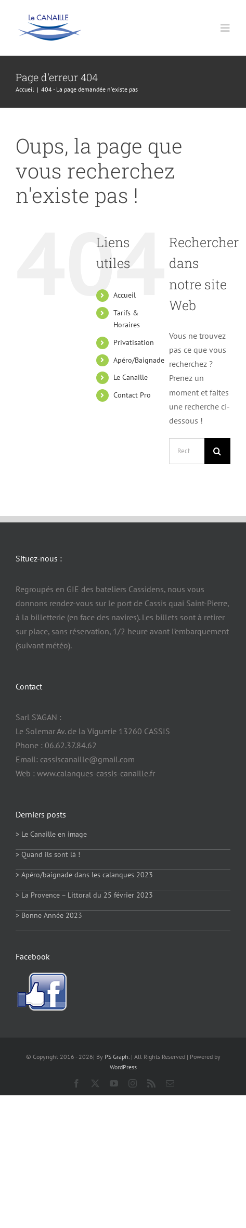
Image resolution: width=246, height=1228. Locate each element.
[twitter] (95, 1083)
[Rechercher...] (186, 451)
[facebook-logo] (42, 976)
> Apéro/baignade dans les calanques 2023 (84, 874)
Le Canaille (130, 377)
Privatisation (133, 342)
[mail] (170, 1083)
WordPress (123, 1067)
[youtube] (114, 1083)
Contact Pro (132, 395)
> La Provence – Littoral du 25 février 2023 (84, 895)
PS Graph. (117, 1056)
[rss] (151, 1083)
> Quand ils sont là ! (48, 854)
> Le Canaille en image (51, 834)
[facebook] (76, 1083)
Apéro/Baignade (138, 360)
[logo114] (49, 18)
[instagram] (132, 1083)
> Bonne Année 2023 (49, 915)
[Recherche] (217, 451)
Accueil (124, 295)
